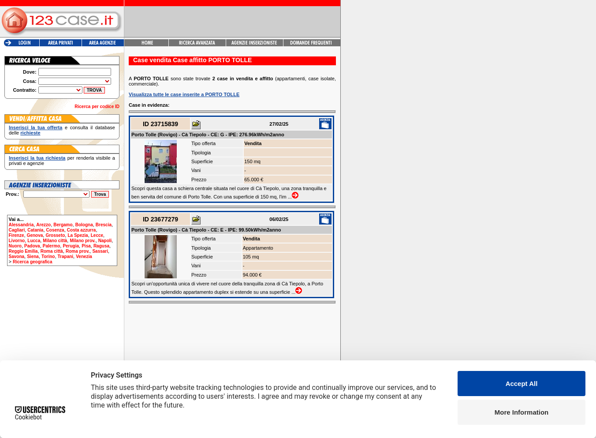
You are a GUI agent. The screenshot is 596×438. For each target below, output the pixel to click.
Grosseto (55, 235)
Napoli (105, 240)
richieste (30, 132)
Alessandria (21, 224)
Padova (32, 245)
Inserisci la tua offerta (35, 127)
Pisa (86, 245)
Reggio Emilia (23, 251)
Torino (48, 256)
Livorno (17, 240)
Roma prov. (77, 251)
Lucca (33, 240)
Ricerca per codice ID (96, 106)
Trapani (66, 256)
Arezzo (43, 224)
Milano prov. (82, 240)
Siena (33, 256)
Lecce (97, 235)
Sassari (100, 251)
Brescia (104, 224)
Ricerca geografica (32, 261)
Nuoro (15, 245)
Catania (35, 230)
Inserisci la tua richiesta (37, 158)
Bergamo (62, 224)
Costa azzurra (81, 230)
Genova (35, 235)
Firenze (16, 235)
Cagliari (17, 230)
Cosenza (55, 230)
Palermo (51, 245)
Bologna (84, 224)
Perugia (71, 245)
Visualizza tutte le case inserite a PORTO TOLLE (184, 94)
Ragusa (101, 245)
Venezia (84, 256)
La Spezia (77, 235)
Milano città (55, 240)
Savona (17, 256)
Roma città (52, 251)
